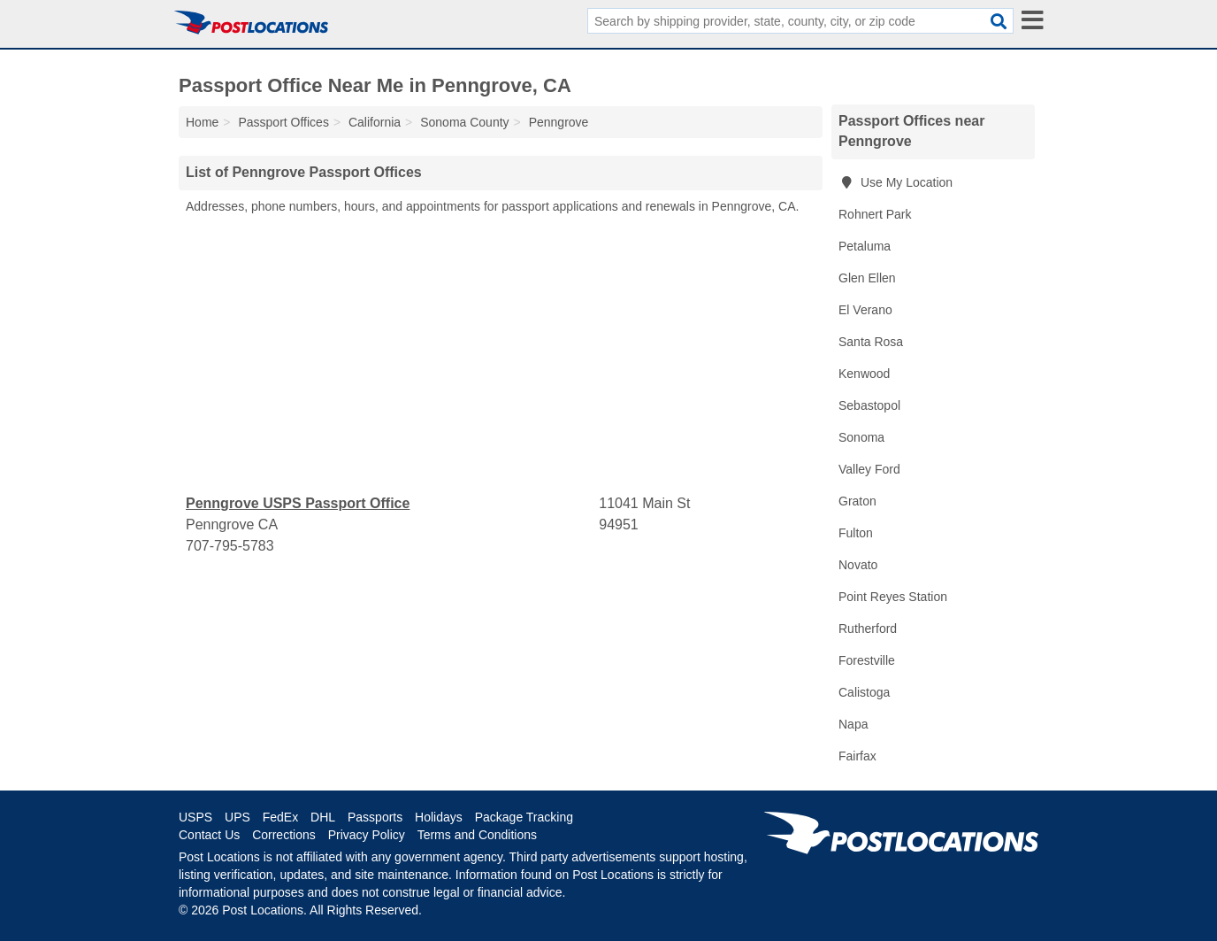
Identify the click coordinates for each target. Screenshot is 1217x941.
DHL (322, 817)
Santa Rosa (870, 342)
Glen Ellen (867, 278)
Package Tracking (524, 817)
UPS (237, 817)
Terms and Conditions (477, 835)
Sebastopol (869, 405)
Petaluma (864, 246)
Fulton (855, 533)
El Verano (865, 310)
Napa (853, 724)
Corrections (284, 835)
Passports (375, 817)
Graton (857, 501)
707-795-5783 (230, 545)
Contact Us (209, 835)
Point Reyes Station (892, 597)
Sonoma (861, 437)
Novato (857, 565)
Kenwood (864, 373)
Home (202, 122)
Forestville (866, 660)
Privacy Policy (366, 835)
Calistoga (864, 692)
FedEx (280, 817)
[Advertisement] (501, 355)
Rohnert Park (874, 214)
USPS (195, 817)
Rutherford (867, 628)
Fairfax (857, 756)
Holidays (439, 817)
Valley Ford (869, 469)
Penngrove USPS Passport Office (297, 503)
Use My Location (895, 182)
